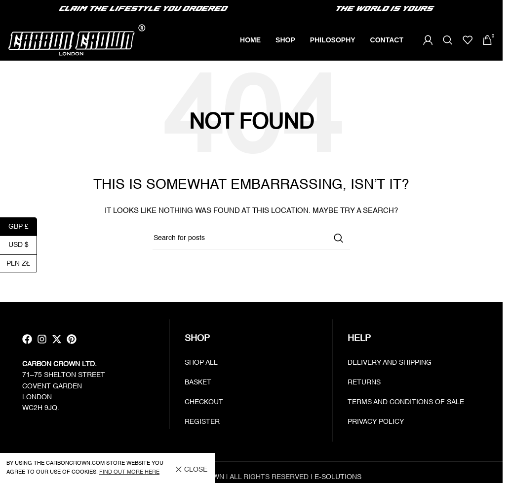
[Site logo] (76, 40)
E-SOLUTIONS (337, 478)
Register (202, 422)
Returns (364, 383)
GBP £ (23, 226)
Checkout (204, 403)
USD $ (23, 245)
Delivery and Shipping (390, 363)
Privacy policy (376, 422)
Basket (198, 383)
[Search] (448, 41)
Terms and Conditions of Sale (406, 403)
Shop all (201, 363)
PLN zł (21, 264)
